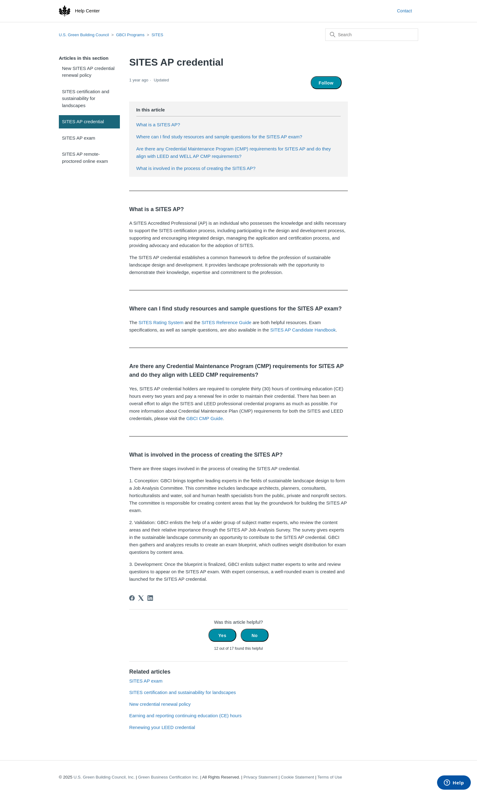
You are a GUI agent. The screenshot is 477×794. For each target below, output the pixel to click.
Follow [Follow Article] (326, 82)
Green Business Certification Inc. (168, 777)
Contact (404, 10)
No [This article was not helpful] (255, 635)
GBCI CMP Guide (204, 418)
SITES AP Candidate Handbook (303, 329)
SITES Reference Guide (227, 322)
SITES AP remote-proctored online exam (85, 157)
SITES (157, 35)
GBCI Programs (130, 35)
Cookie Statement (297, 777)
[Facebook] (132, 598)
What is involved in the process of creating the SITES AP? (196, 168)
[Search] (371, 34)
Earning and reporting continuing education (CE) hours (185, 715)
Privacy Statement (260, 777)
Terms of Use (329, 777)
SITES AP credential (83, 121)
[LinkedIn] (150, 598)
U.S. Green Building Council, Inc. (103, 777)
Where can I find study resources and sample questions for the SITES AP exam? (219, 136)
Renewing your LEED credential (162, 727)
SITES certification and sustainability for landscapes (85, 98)
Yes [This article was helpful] (222, 635)
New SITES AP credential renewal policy (88, 72)
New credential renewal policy (159, 704)
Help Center (87, 10)
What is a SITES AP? (158, 124)
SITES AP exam (78, 138)
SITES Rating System (160, 322)
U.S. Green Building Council (84, 35)
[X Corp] (141, 598)
